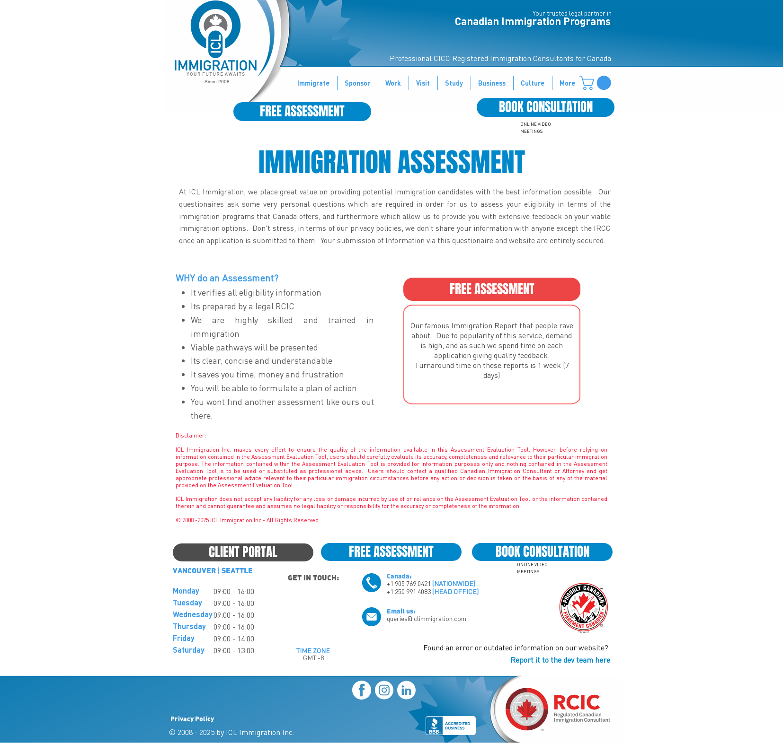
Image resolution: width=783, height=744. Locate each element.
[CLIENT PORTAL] (243, 552)
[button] (596, 83)
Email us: (401, 610)
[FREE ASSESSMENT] (302, 111)
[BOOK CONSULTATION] (545, 107)
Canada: (399, 575)
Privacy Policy (192, 718)
